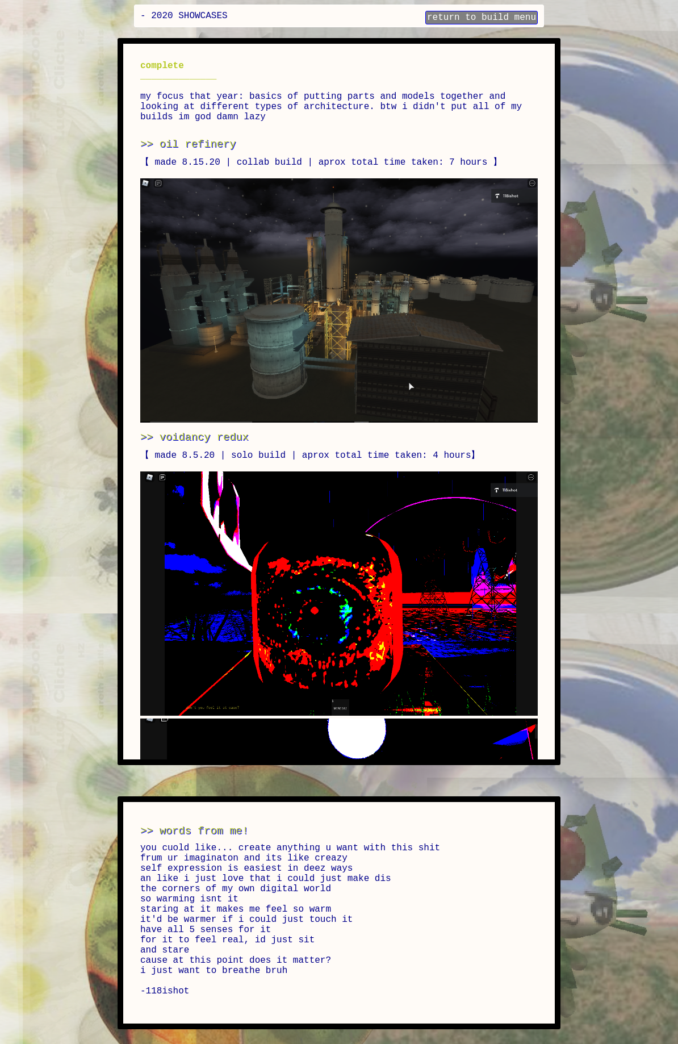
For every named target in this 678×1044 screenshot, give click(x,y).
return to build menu (481, 17)
